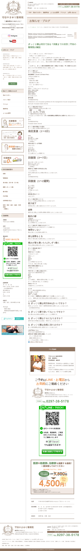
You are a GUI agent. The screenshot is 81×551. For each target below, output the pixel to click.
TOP (30, 12)
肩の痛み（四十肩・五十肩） (11, 182)
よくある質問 (7, 113)
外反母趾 (5, 196)
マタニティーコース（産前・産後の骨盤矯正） (13, 541)
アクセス (5, 104)
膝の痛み (5, 191)
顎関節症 (5, 178)
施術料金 (5, 108)
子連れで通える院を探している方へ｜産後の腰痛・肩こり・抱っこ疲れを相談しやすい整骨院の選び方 (12, 67)
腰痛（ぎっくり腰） (8, 187)
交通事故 (27, 545)
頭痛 (4, 173)
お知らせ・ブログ (36, 27)
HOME (3, 539)
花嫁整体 (30, 541)
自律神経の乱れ (7, 200)
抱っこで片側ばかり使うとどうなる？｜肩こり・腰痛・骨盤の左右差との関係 (12, 77)
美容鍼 (26, 541)
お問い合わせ (72, 12)
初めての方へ (7, 95)
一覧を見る (13, 83)
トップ (29, 27)
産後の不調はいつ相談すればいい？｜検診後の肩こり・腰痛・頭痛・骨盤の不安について (12, 57)
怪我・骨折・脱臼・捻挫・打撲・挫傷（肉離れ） (13, 545)
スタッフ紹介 (7, 99)
